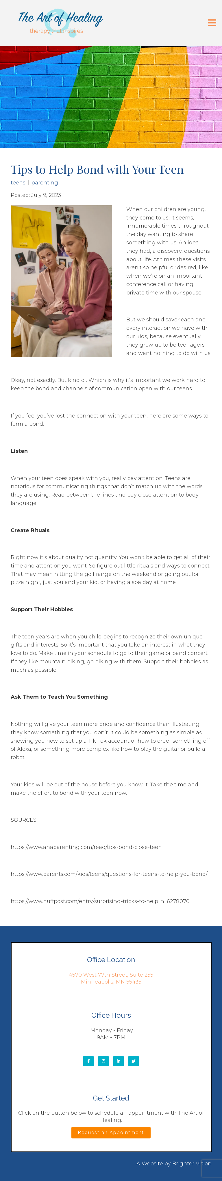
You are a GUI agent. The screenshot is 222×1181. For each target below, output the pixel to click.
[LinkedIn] (118, 1061)
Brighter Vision (192, 1163)
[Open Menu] (212, 23)
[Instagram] (103, 1061)
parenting (45, 182)
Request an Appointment (111, 1132)
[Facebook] (88, 1061)
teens (18, 182)
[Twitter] (133, 1061)
